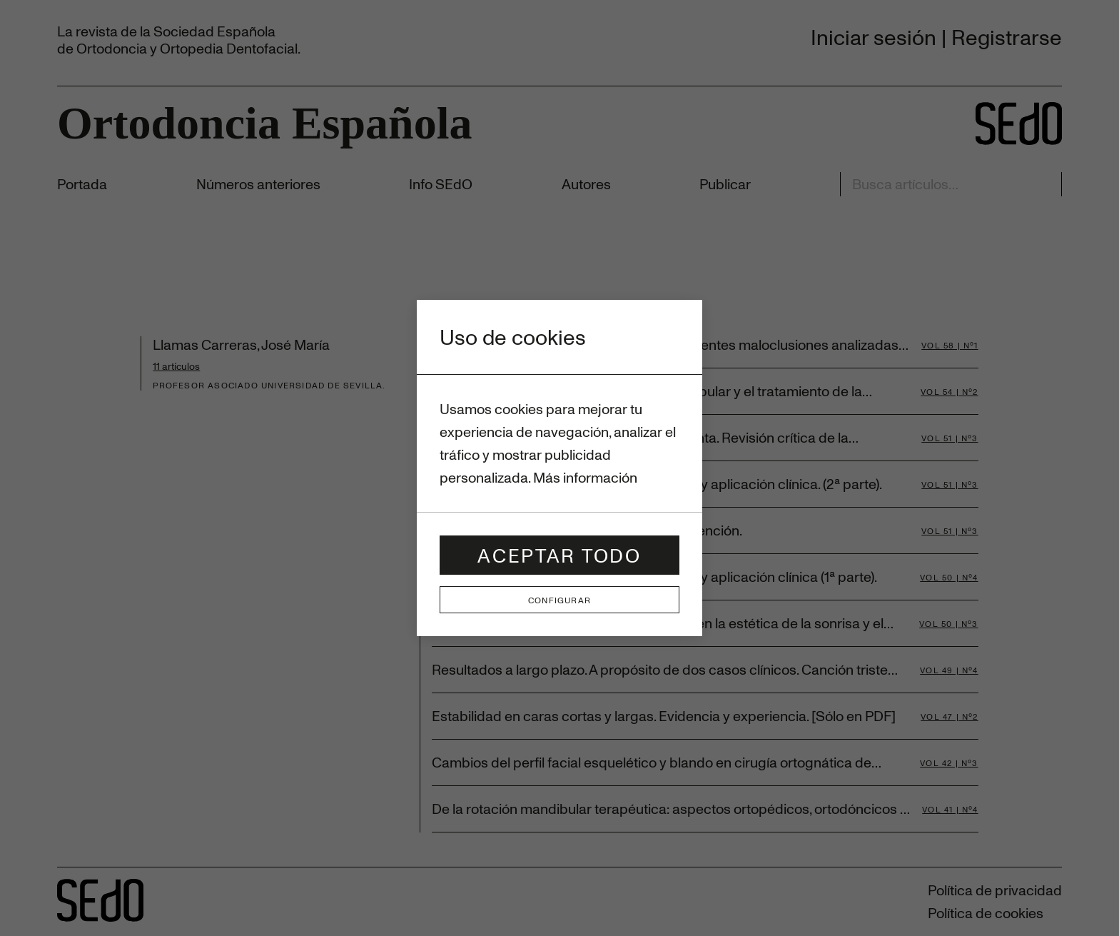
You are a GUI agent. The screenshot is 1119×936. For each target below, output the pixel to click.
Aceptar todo (559, 555)
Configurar (559, 599)
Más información (585, 477)
